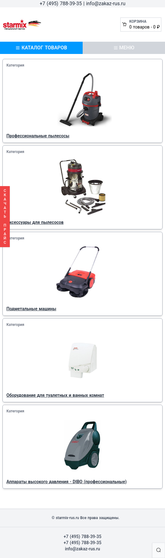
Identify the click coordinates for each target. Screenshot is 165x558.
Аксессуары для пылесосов (35, 222)
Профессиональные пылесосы (37, 135)
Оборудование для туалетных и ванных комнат (55, 395)
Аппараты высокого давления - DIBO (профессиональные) (66, 481)
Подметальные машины (31, 308)
